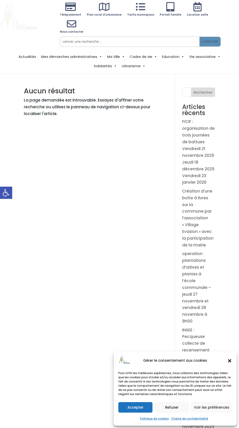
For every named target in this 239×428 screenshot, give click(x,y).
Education (173, 56)
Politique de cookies (154, 419)
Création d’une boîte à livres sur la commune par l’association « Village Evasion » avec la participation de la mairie (198, 218)
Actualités (27, 56)
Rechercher (203, 92)
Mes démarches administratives (71, 56)
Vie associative (205, 56)
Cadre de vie (143, 56)
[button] (6, 193)
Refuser (172, 407)
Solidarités (105, 66)
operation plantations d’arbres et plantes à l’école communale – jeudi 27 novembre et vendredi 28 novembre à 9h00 (196, 287)
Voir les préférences (211, 407)
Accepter (135, 407)
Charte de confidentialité (189, 419)
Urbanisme (133, 66)
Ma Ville (116, 56)
